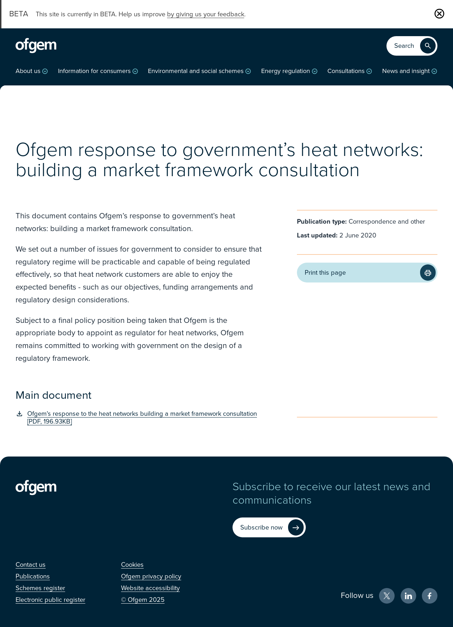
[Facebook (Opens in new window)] (429, 596)
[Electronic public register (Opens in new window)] (50, 600)
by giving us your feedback (205, 14)
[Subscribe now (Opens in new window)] (269, 527)
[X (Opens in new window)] (387, 596)
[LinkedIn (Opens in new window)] (408, 596)
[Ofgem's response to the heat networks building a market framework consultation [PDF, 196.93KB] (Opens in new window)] (139, 417)
